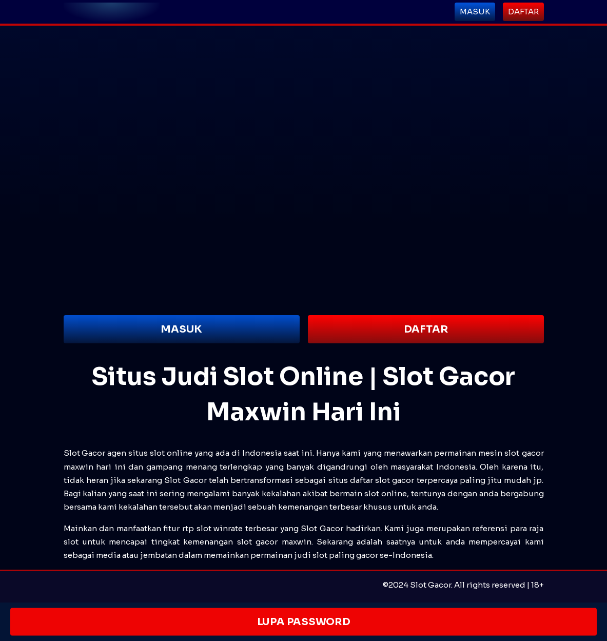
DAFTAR (426, 329)
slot (244, 542)
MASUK (181, 329)
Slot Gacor (84, 453)
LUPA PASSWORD (303, 621)
